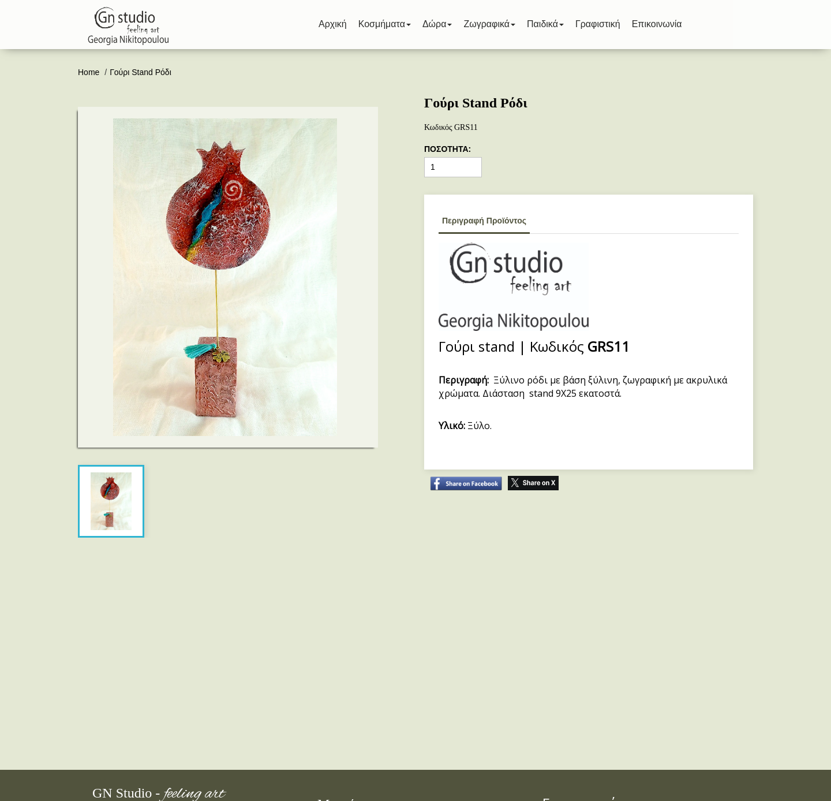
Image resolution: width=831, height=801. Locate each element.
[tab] (111, 501)
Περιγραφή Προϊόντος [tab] (484, 220)
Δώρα (437, 24)
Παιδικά (545, 24)
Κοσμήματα (384, 24)
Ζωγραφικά (489, 24)
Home (90, 72)
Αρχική (333, 24)
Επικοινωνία (657, 24)
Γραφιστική (597, 24)
